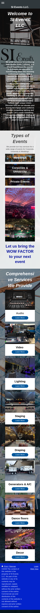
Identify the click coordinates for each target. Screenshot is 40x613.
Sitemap (12, 566)
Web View (34, 569)
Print (5, 566)
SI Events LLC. (20, 7)
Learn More (20, 318)
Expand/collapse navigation (20, 3)
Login (36, 566)
